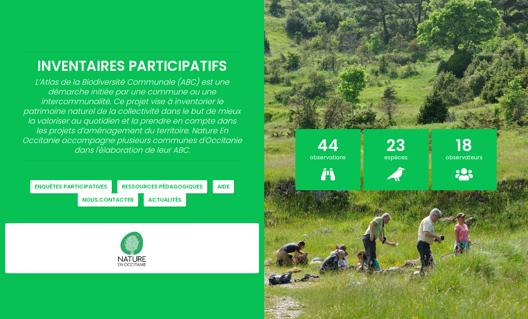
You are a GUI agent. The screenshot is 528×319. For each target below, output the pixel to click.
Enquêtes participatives (71, 187)
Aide (223, 187)
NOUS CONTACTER (108, 200)
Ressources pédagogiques (162, 187)
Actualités (165, 200)
